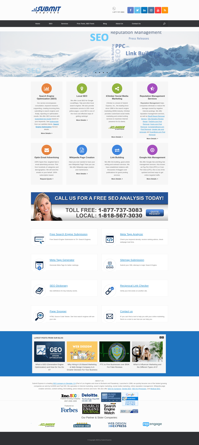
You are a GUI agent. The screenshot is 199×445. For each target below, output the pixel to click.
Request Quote (46, 179)
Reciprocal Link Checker (134, 285)
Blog (105, 24)
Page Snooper (58, 311)
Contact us (126, 311)
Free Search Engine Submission (68, 234)
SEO (50, 24)
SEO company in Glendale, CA (64, 383)
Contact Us (136, 24)
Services (64, 24)
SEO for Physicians (139, 389)
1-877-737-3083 (118, 12)
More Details (46, 133)
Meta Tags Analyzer (131, 234)
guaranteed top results (43, 119)
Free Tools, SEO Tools (85, 24)
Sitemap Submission (132, 259)
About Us (119, 24)
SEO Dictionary (59, 285)
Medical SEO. (155, 389)
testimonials (54, 121)
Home (37, 24)
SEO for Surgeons (114, 389)
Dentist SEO (126, 389)
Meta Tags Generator (62, 259)
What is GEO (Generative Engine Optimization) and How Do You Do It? (49, 367)
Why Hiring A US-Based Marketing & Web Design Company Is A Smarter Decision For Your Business (82, 367)
